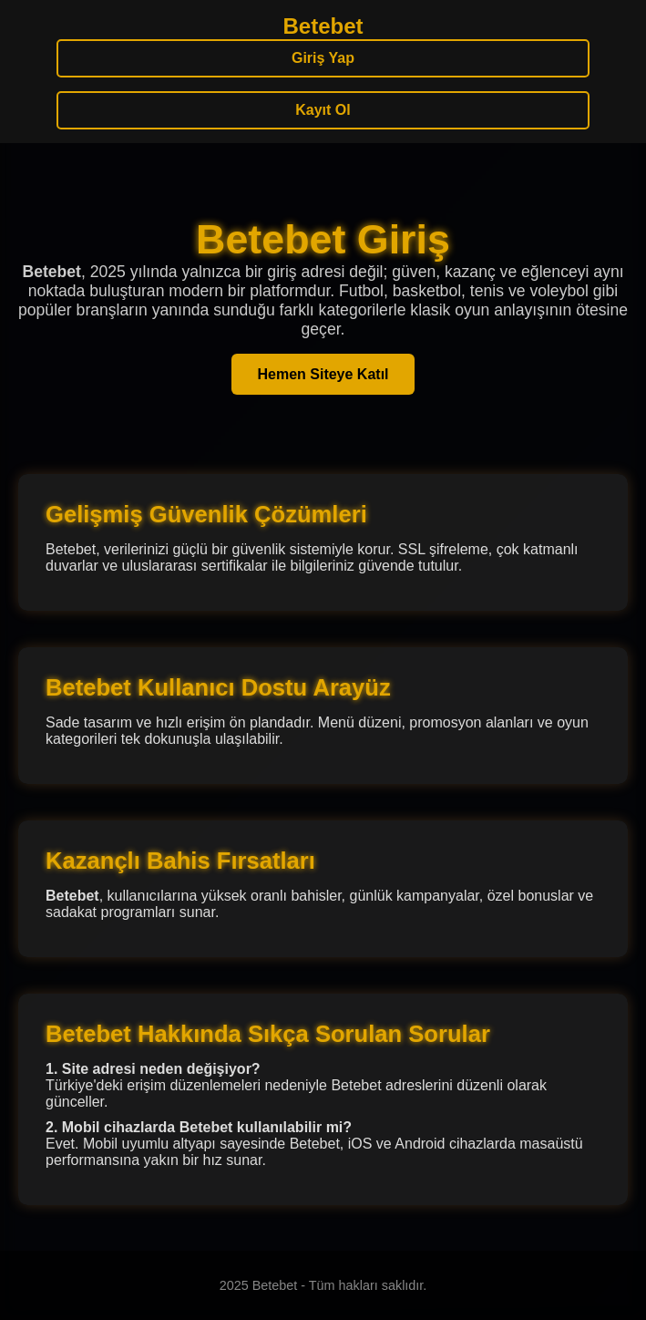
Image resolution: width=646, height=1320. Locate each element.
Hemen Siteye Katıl (322, 374)
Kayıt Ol (322, 110)
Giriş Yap (323, 58)
